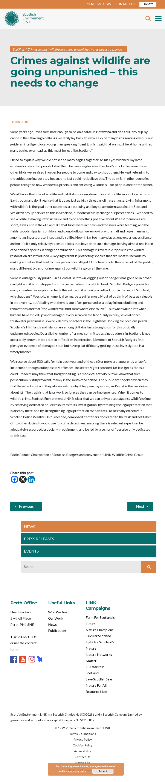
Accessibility (82, 751)
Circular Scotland (98, 636)
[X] (23, 479)
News (52, 624)
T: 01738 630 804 (23, 637)
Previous (26, 506)
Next (140, 506)
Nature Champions (99, 630)
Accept (103, 771)
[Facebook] (14, 479)
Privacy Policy (82, 739)
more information (77, 771)
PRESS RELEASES (39, 538)
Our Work (55, 618)
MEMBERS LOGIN (99, 4)
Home (23, 19)
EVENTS (31, 551)
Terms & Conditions (82, 734)
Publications (57, 630)
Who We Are (57, 612)
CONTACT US (125, 4)
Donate (147, 4)
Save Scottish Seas (99, 679)
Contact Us (82, 757)
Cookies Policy (82, 745)
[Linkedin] (31, 479)
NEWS (29, 526)
